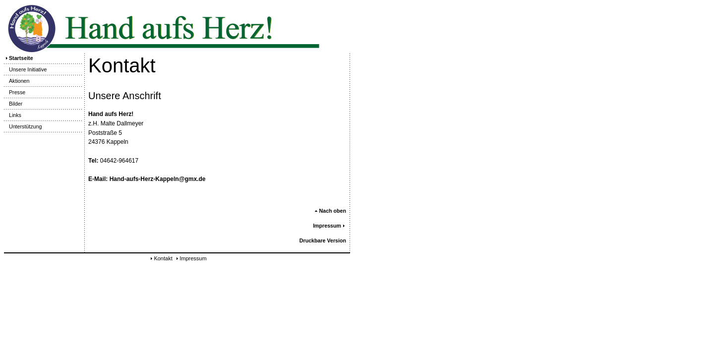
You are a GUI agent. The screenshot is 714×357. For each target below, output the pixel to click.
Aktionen (16, 81)
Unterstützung (23, 126)
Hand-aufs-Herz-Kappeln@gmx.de (158, 179)
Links (12, 115)
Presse (14, 92)
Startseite (18, 58)
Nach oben (330, 211)
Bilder (13, 104)
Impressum (329, 226)
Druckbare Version (322, 240)
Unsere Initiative (25, 69)
